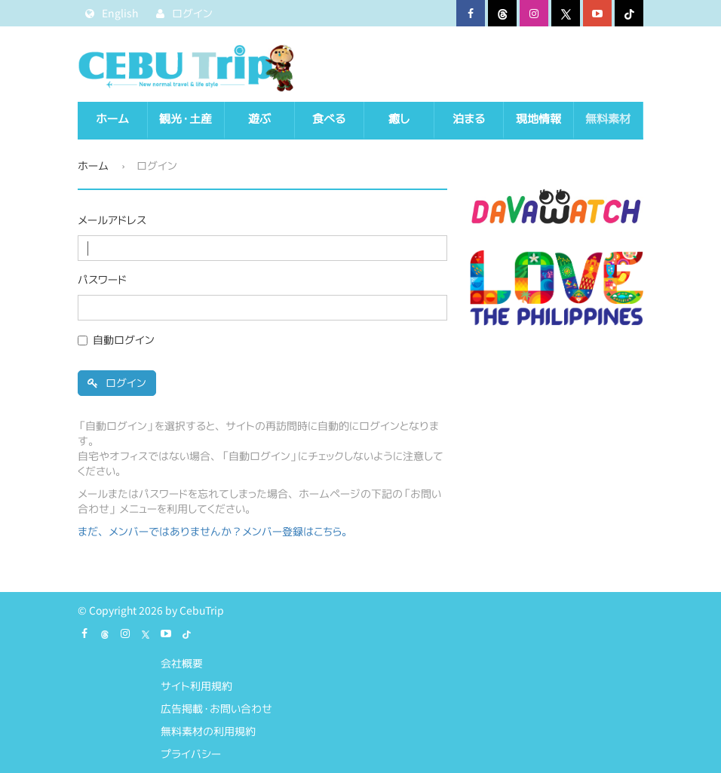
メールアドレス (112, 220)
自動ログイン (124, 340)
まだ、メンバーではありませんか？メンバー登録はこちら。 (215, 531)
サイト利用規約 (196, 686)
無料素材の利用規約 (208, 731)
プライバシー (191, 754)
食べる (328, 119)
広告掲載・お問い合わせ (216, 708)
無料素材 (607, 119)
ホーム (112, 119)
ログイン (116, 383)
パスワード (102, 279)
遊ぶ (259, 119)
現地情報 (538, 119)
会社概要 (182, 663)
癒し (399, 119)
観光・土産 (185, 119)
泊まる (469, 119)
